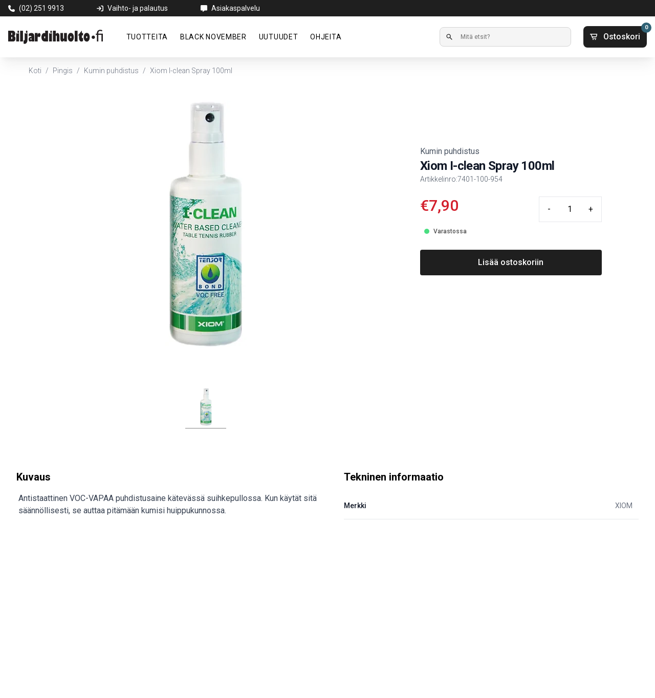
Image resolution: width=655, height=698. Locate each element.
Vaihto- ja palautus (137, 8)
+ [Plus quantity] (590, 209)
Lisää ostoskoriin (510, 262)
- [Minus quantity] (549, 209)
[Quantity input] (569, 209)
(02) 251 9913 (41, 8)
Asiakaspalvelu (235, 8)
